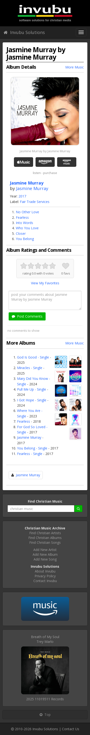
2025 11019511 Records (45, 699)
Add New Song (45, 559)
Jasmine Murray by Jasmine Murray (45, 151)
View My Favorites (45, 283)
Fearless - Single (29, 453)
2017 (22, 196)
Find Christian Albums (45, 537)
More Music (74, 67)
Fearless (22, 217)
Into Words (24, 222)
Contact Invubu (45, 580)
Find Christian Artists (45, 533)
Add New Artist (45, 549)
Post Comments (27, 316)
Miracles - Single (29, 367)
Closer (21, 233)
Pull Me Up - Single (31, 389)
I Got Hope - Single (31, 400)
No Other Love (27, 212)
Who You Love (27, 228)
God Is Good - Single (33, 357)
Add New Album (45, 554)
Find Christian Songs (45, 542)
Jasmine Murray (32, 188)
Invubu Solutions (24, 32)
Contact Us (70, 729)
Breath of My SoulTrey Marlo (45, 639)
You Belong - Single (32, 448)
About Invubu (45, 571)
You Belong (25, 238)
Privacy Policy (45, 576)
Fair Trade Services (34, 201)
